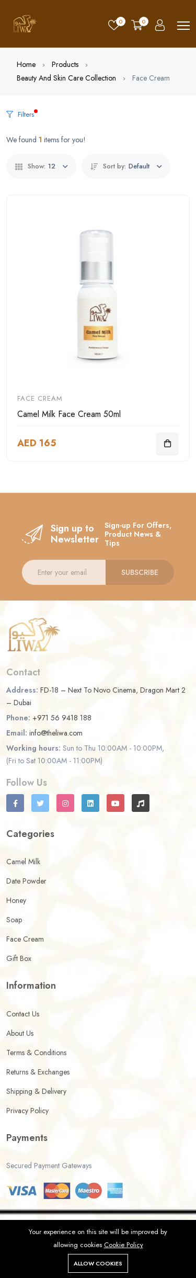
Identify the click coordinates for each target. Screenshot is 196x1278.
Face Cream (40, 398)
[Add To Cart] (167, 444)
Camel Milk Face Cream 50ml (69, 414)
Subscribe (139, 572)
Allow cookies (98, 1263)
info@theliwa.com (56, 733)
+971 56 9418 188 (61, 717)
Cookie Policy (123, 1245)
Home (26, 64)
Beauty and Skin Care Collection (66, 78)
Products (65, 64)
